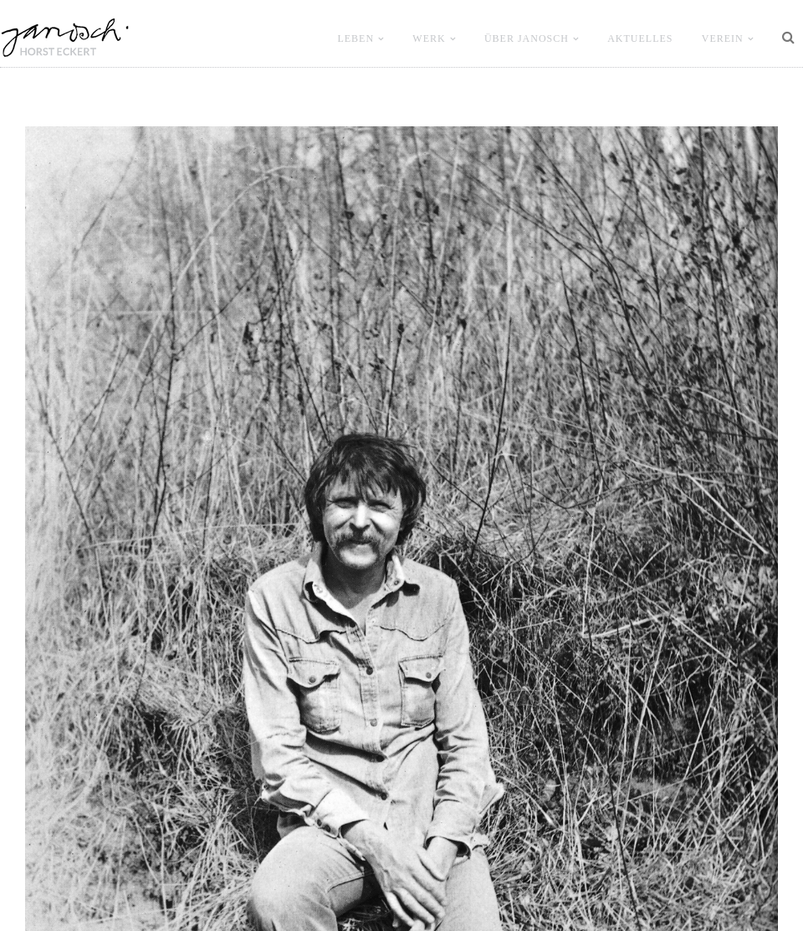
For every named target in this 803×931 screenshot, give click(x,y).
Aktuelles (640, 38)
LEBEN (355, 38)
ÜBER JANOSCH (526, 38)
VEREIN (723, 38)
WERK (428, 38)
